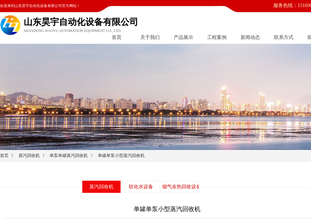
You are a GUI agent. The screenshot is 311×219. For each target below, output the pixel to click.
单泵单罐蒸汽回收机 (69, 155)
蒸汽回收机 (29, 155)
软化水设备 (141, 186)
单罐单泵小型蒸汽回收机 (121, 155)
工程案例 (217, 37)
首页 (116, 37)
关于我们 (150, 37)
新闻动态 (250, 37)
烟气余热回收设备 (180, 186)
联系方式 (283, 37)
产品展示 (183, 37)
